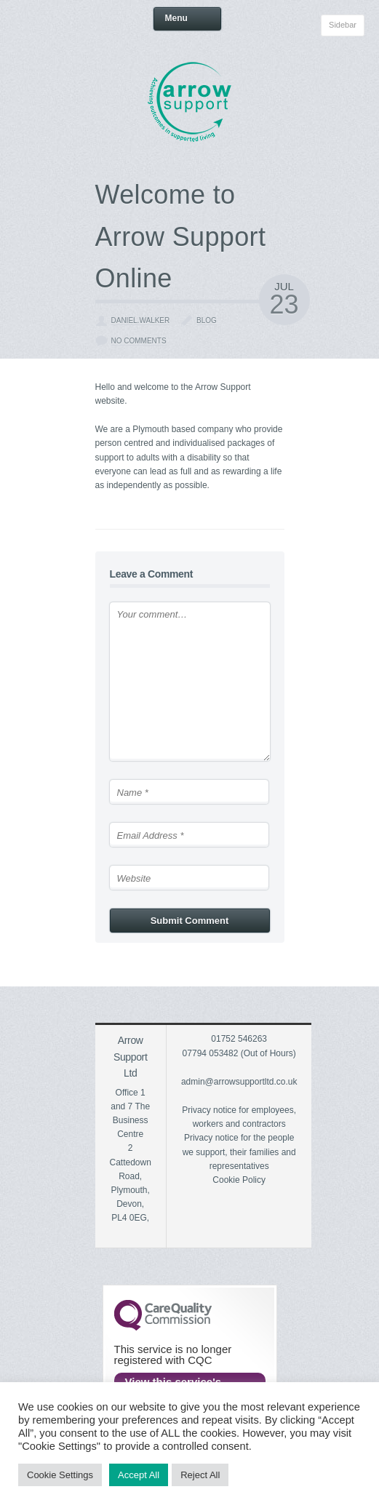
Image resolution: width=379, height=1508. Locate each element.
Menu (188, 19)
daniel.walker (140, 320)
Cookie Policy (239, 1180)
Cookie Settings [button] (60, 1474)
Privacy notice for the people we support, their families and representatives (239, 1151)
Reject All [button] (200, 1474)
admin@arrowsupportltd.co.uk (239, 1082)
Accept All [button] (138, 1474)
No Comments (139, 341)
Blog (206, 320)
